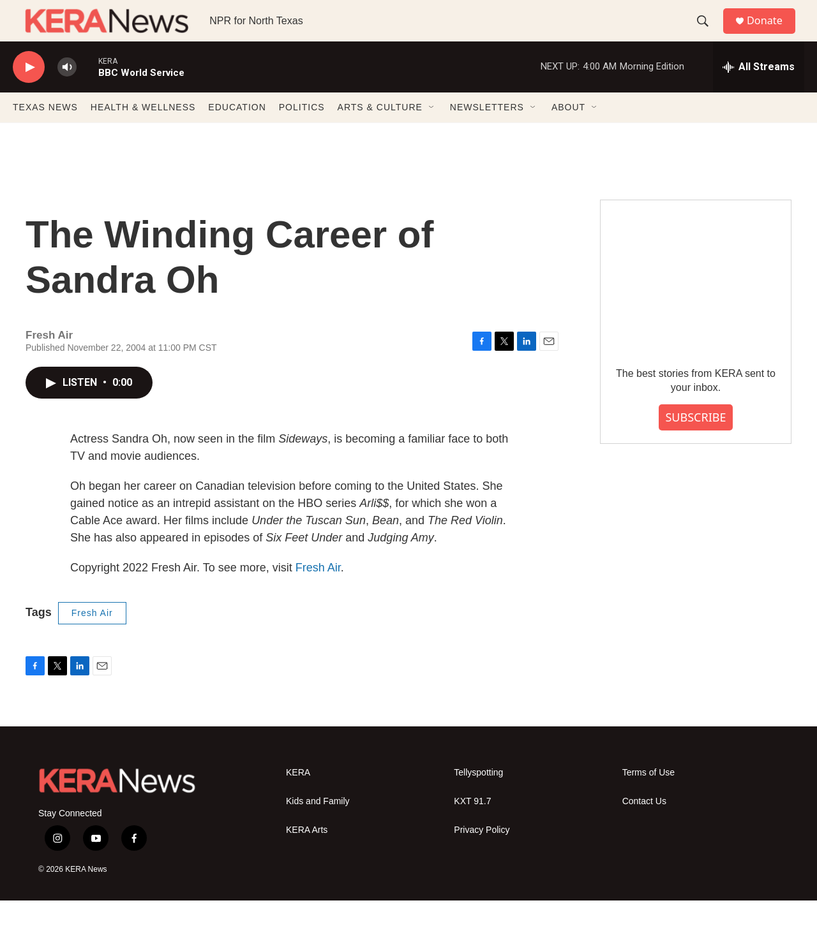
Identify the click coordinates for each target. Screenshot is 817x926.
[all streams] (758, 92)
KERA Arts (306, 855)
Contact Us (644, 827)
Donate (771, 33)
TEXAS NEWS (45, 133)
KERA (298, 798)
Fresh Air (318, 593)
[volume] (67, 92)
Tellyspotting (478, 798)
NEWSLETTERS (487, 133)
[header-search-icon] (708, 34)
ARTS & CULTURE (380, 133)
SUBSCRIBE (695, 442)
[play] (29, 92)
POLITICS (302, 133)
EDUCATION (237, 133)
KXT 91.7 (472, 827)
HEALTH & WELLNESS (143, 133)
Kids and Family (318, 827)
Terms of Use (648, 798)
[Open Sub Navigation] (432, 133)
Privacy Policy (481, 855)
